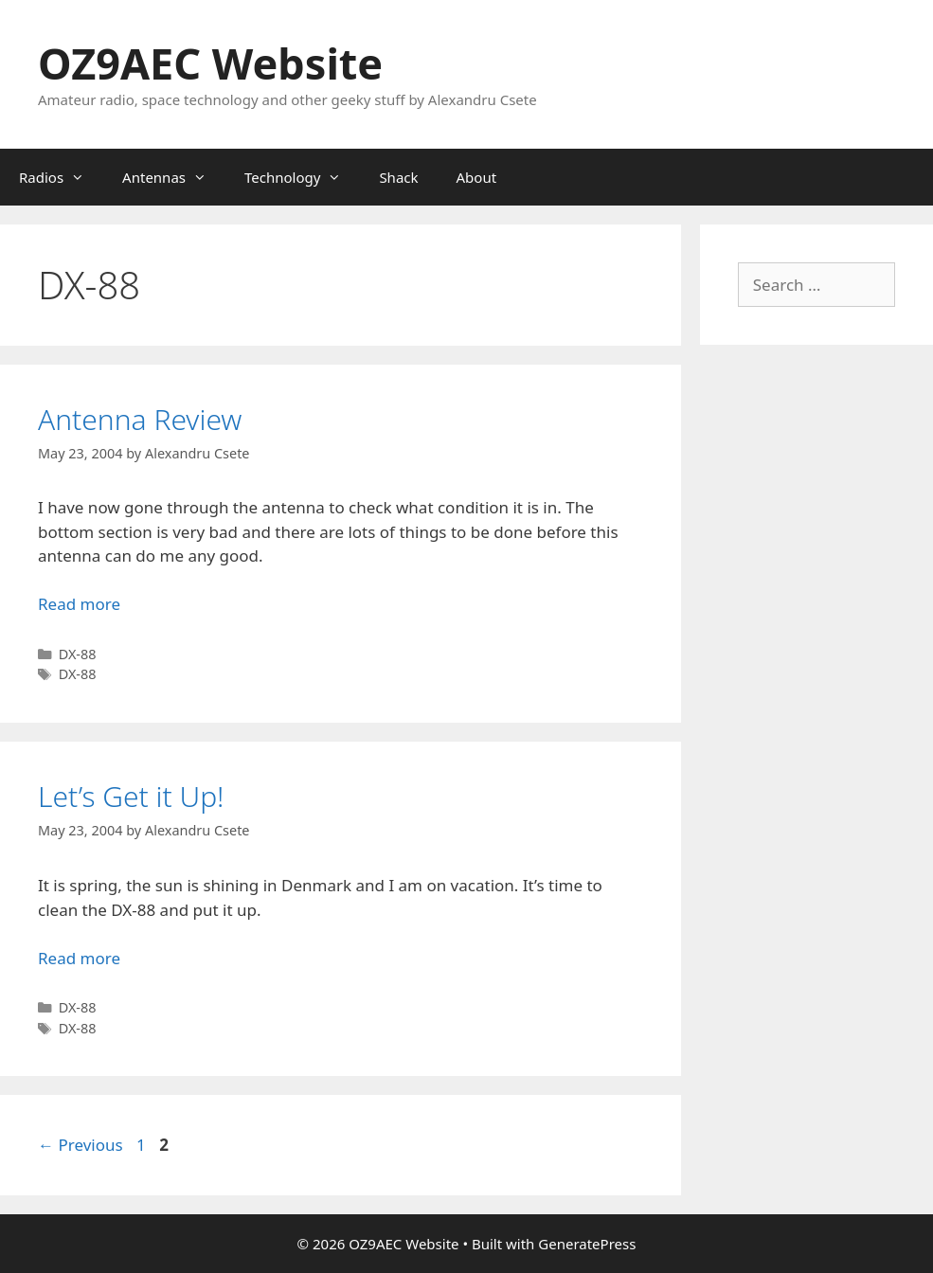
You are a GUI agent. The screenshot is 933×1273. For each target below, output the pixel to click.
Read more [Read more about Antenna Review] (79, 604)
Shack (398, 177)
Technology (302, 177)
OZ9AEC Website (210, 63)
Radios (61, 177)
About (477, 177)
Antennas (173, 177)
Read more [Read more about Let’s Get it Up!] (79, 958)
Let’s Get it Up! (131, 796)
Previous (80, 1145)
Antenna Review (140, 419)
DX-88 (78, 654)
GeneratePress (587, 1243)
